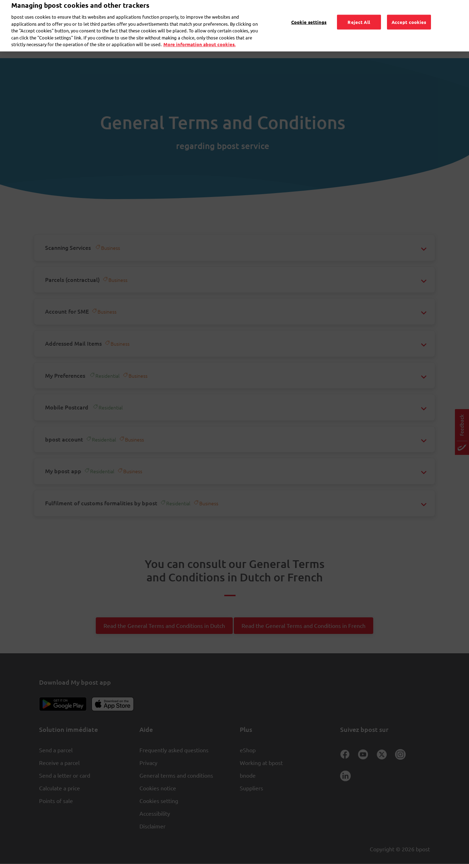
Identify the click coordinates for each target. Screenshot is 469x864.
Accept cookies (409, 14)
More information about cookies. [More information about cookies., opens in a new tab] (199, 36)
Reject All (359, 14)
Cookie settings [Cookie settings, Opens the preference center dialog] (309, 14)
